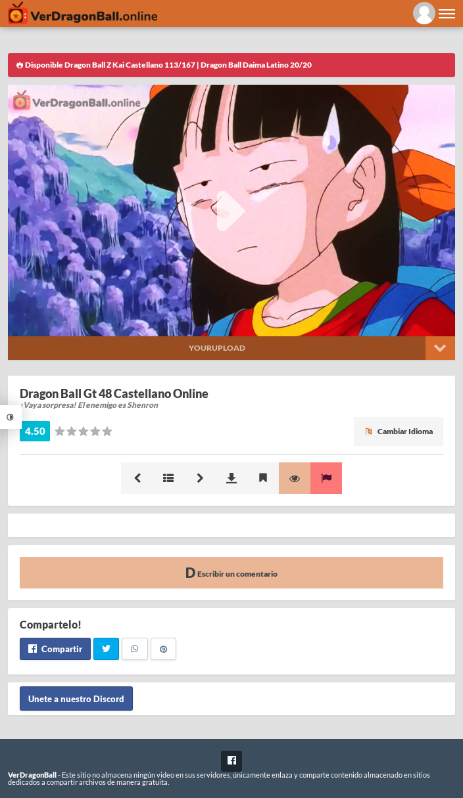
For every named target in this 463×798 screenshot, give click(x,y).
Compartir (55, 649)
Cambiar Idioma (398, 431)
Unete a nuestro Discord (76, 698)
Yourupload (217, 348)
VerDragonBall (32, 774)
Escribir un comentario (231, 572)
